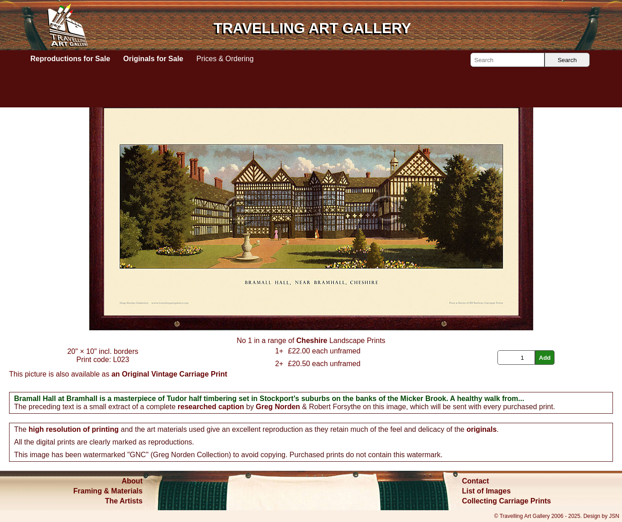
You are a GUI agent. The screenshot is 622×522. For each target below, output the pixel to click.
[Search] (507, 60)
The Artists (124, 501)
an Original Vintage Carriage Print (169, 374)
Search (567, 60)
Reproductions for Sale (70, 59)
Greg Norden (278, 407)
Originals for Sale (153, 59)
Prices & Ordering (225, 59)
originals (482, 429)
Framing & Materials (108, 491)
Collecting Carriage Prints (506, 501)
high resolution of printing (74, 429)
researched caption (211, 407)
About (132, 481)
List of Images (486, 491)
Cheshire (311, 340)
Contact (475, 481)
